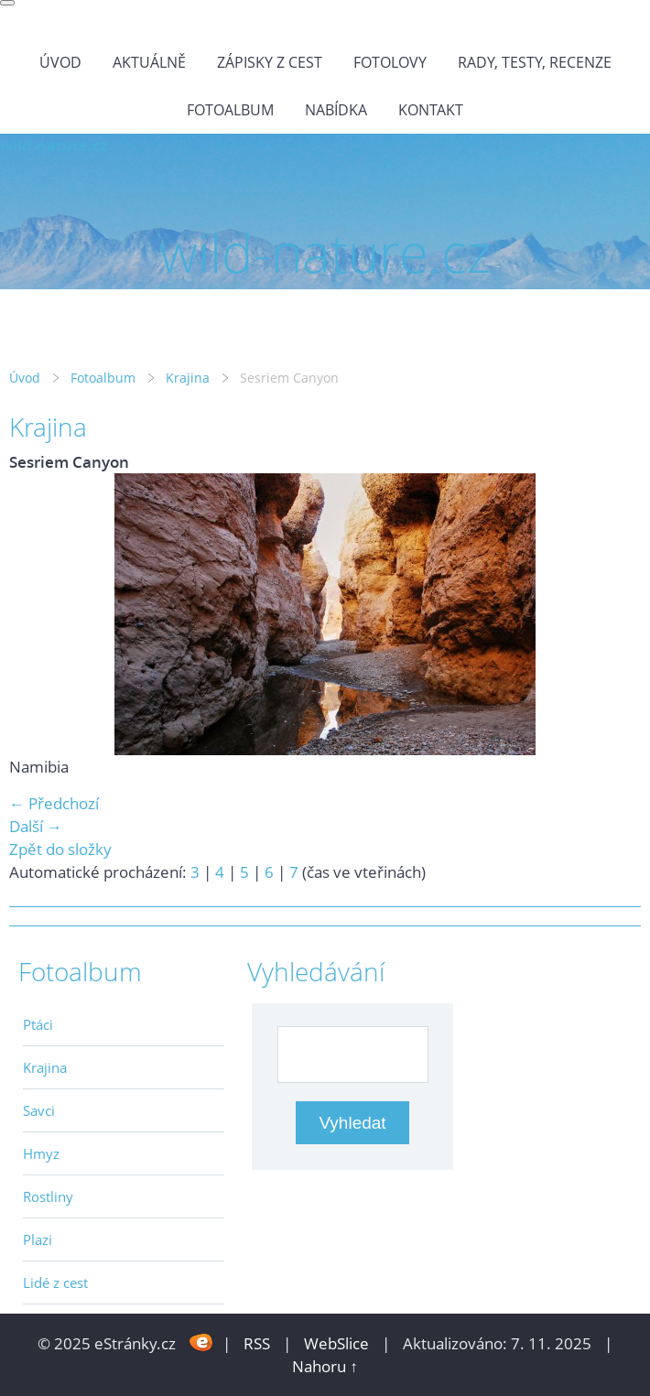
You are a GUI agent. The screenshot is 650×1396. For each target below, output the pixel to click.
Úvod (60, 62)
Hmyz (41, 1153)
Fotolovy (390, 62)
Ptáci (38, 1024)
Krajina (188, 377)
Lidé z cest (55, 1282)
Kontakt (430, 110)
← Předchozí (54, 803)
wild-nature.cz (53, 145)
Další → (35, 826)
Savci (39, 1110)
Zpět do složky (60, 849)
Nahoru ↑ (325, 1366)
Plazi (37, 1239)
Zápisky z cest (269, 62)
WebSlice (336, 1343)
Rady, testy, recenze (535, 62)
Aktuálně (149, 62)
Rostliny (48, 1196)
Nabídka (336, 110)
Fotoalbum (230, 110)
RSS (257, 1343)
